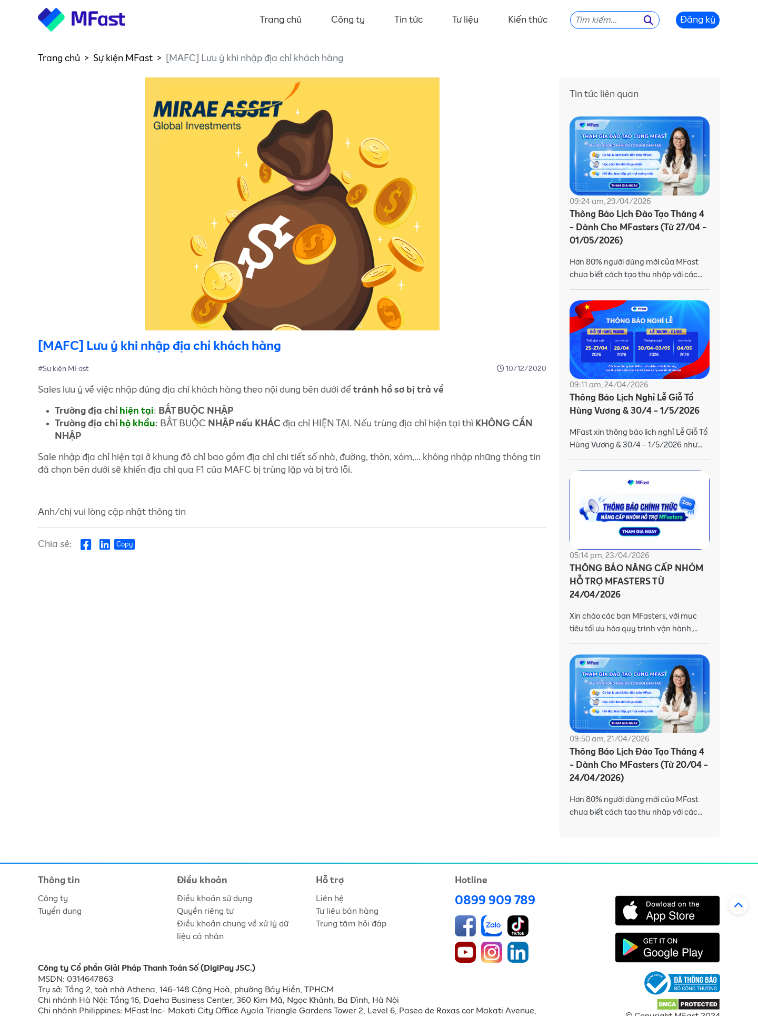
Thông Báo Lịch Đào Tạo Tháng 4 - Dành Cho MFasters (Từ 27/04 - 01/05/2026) (638, 228)
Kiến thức (527, 20)
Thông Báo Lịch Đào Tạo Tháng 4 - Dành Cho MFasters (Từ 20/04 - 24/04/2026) (639, 765)
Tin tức (408, 20)
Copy (124, 544)
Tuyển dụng (60, 911)
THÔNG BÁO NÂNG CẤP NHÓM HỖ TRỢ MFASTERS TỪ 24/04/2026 (636, 582)
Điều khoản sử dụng (214, 898)
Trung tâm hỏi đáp (351, 924)
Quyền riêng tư (205, 911)
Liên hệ (330, 898)
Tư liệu (465, 20)
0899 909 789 (495, 900)
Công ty (348, 20)
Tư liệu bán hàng (347, 911)
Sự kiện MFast (123, 58)
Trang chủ (281, 20)
